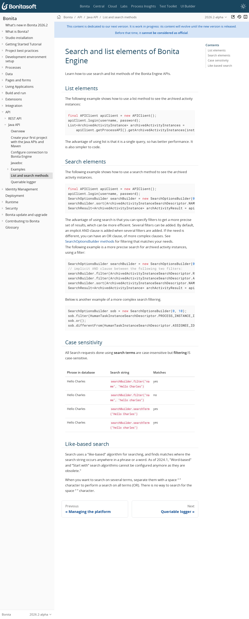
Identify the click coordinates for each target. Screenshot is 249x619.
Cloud (112, 6)
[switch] (243, 6)
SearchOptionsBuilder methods (89, 241)
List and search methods (29, 175)
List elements (217, 50)
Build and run (15, 93)
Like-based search (220, 65)
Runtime (11, 202)
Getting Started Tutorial (23, 44)
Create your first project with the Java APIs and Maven (29, 141)
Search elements (219, 55)
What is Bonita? (17, 31)
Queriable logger (23, 182)
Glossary (12, 227)
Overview (18, 131)
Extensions (13, 99)
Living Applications (19, 86)
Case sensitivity (218, 60)
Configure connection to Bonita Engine (29, 154)
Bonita (85, 6)
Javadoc (17, 163)
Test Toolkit (168, 6)
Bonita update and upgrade (26, 214)
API (7, 112)
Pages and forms (18, 80)
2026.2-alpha (214, 17)
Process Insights (143, 6)
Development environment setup (25, 59)
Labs (124, 6)
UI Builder (188, 6)
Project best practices (21, 50)
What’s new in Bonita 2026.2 (26, 25)
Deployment (14, 195)
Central (98, 6)
